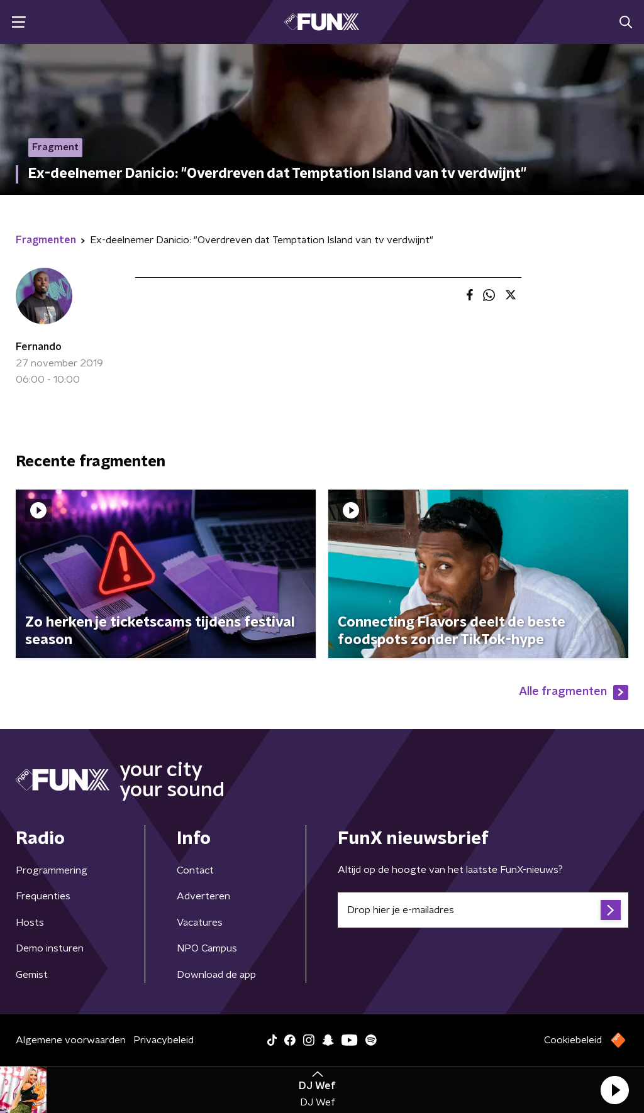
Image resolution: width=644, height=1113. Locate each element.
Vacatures (200, 923)
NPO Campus (207, 948)
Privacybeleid (163, 1040)
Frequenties (43, 896)
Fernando (39, 347)
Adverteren (203, 896)
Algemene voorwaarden (71, 1040)
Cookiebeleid (573, 1040)
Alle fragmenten (573, 692)
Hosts (30, 923)
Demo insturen (50, 948)
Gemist (32, 975)
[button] (614, 1090)
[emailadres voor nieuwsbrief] (483, 910)
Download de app (216, 975)
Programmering (51, 870)
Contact (195, 870)
